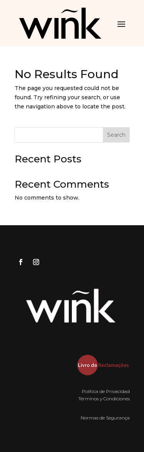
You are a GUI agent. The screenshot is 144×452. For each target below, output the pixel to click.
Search (116, 134)
